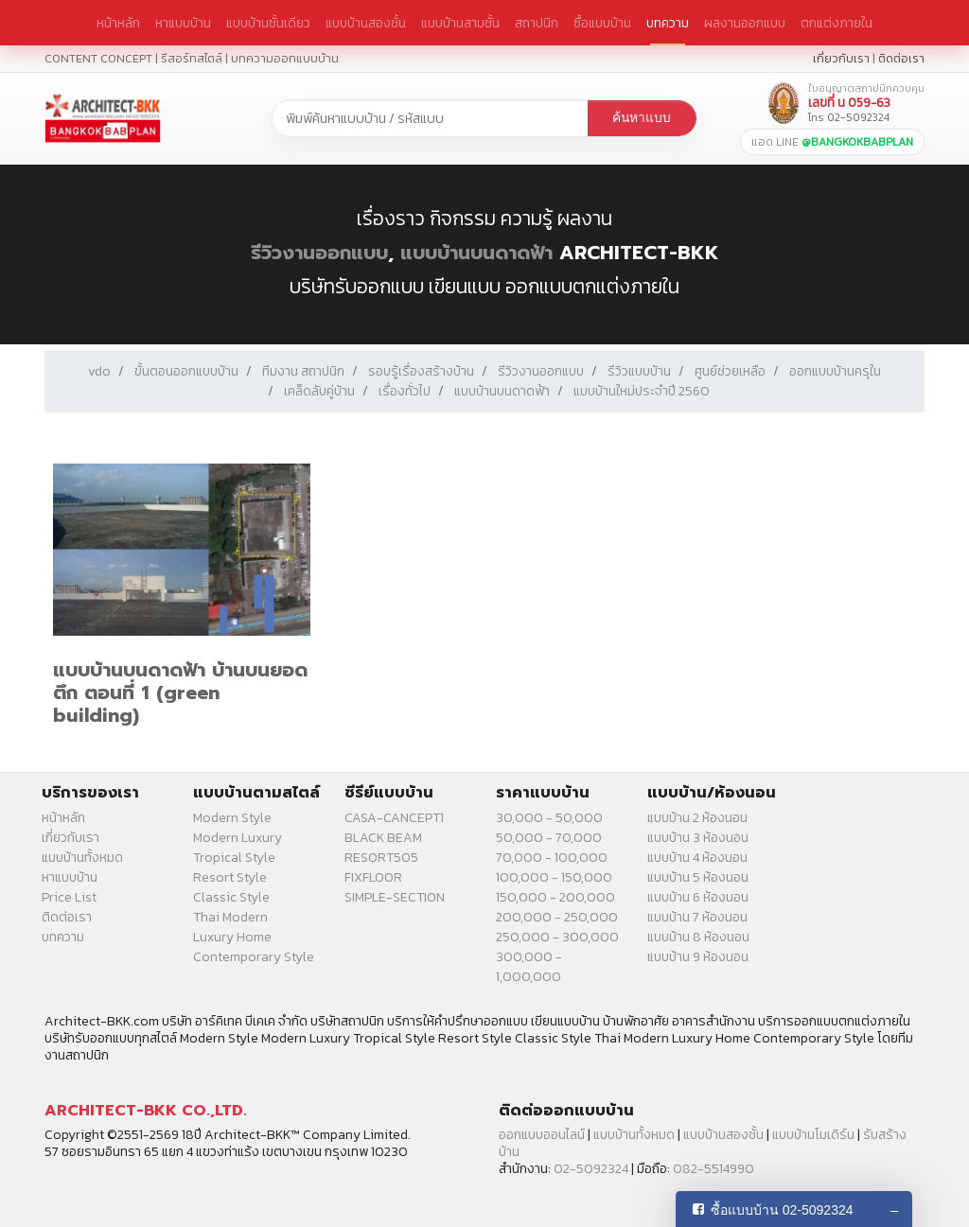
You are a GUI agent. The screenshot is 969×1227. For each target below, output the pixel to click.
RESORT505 (381, 858)
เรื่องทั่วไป (405, 391)
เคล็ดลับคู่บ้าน (319, 391)
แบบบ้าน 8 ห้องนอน (698, 937)
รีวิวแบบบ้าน (639, 371)
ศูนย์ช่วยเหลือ (730, 371)
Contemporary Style (253, 957)
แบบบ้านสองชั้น (366, 22)
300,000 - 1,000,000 (529, 967)
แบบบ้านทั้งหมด (82, 858)
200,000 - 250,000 (557, 917)
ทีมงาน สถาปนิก (303, 371)
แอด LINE (832, 141)
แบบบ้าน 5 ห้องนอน (698, 877)
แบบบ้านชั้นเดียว (268, 22)
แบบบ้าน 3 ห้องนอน (698, 838)
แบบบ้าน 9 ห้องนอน (698, 957)
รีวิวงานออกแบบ (319, 252)
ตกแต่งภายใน (836, 22)
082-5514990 (713, 1169)
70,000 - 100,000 (552, 858)
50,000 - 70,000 (549, 838)
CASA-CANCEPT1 (394, 818)
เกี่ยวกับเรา (841, 58)
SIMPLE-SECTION (394, 897)
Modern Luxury (237, 838)
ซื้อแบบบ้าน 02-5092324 (782, 1210)
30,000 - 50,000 (549, 818)
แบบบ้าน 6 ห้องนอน (698, 897)
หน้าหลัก (118, 22)
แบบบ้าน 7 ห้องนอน (697, 917)
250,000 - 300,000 (557, 937)
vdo (99, 371)
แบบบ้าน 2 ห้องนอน (697, 818)
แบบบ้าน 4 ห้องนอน (697, 858)
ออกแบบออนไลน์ (542, 1135)
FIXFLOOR (373, 877)
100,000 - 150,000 (554, 877)
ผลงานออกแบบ (744, 22)
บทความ (667, 22)
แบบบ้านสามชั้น (460, 22)
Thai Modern (230, 917)
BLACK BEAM (383, 838)
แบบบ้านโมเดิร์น (813, 1135)
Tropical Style (234, 858)
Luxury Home (232, 937)
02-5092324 (591, 1169)
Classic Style (231, 897)
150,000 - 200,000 (555, 897)
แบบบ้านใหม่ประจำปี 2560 (641, 391)
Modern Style (232, 818)
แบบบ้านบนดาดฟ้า (476, 252)
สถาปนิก (536, 22)
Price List (69, 897)
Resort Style (230, 877)
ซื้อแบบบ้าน (602, 22)
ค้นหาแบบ (641, 118)
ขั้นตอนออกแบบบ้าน (186, 371)
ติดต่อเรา (901, 58)
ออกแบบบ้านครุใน (835, 371)
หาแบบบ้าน (183, 22)
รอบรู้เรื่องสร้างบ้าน (421, 371)
